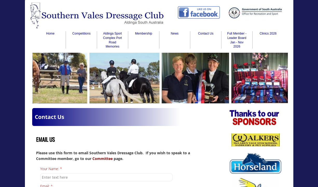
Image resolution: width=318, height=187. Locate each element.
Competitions (81, 33)
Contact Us (205, 33)
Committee (103, 158)
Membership (143, 33)
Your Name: (51, 169)
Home (50, 33)
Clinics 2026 (268, 33)
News (175, 33)
